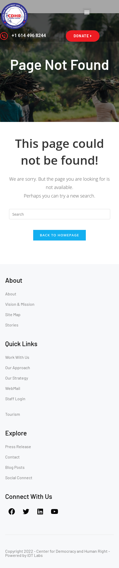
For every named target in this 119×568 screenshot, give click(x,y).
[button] (87, 12)
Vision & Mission (19, 304)
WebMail (12, 388)
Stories (11, 324)
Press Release (18, 446)
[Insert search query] (59, 214)
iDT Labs (35, 555)
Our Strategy (16, 377)
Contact (12, 456)
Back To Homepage (59, 235)
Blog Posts (15, 467)
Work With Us (17, 357)
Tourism (12, 414)
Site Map (12, 314)
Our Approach (17, 367)
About (10, 293)
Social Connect (18, 477)
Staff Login (15, 398)
